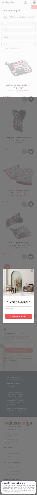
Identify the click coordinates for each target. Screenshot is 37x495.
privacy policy (22, 488)
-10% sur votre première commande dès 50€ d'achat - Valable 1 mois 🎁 (18, 253)
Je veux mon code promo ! (18, 268)
